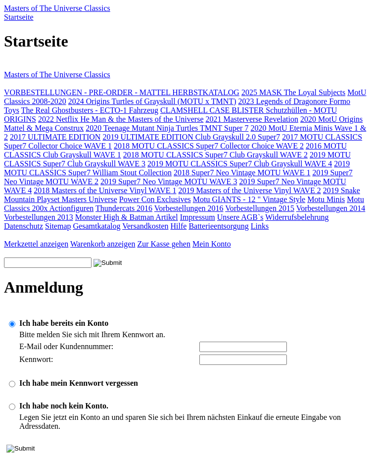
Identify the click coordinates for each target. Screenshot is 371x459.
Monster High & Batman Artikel (126, 217)
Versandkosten (145, 226)
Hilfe (179, 226)
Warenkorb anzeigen (103, 244)
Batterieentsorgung (218, 226)
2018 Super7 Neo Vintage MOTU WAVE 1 (242, 172)
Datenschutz (23, 226)
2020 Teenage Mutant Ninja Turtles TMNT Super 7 (167, 128)
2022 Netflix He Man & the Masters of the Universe (121, 119)
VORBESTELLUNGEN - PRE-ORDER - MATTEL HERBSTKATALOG (121, 92)
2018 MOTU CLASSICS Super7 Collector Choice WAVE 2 (209, 146)
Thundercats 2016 (123, 208)
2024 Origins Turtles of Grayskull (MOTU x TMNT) (152, 101)
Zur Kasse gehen (163, 244)
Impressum (197, 217)
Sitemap (58, 226)
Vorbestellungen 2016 (189, 208)
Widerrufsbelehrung (296, 217)
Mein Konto (211, 244)
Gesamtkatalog (97, 226)
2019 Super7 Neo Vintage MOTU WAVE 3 (168, 181)
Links (260, 226)
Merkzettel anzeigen (36, 244)
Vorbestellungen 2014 (331, 208)
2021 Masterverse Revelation (251, 119)
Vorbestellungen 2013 (38, 217)
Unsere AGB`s (240, 217)
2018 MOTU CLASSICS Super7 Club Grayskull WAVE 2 (215, 155)
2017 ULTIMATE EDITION (55, 137)
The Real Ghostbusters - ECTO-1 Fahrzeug (89, 110)
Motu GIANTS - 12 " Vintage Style (249, 199)
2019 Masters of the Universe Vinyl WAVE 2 (250, 190)
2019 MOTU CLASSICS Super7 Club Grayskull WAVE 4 (239, 163)
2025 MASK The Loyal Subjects (293, 92)
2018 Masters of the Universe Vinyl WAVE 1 (105, 190)
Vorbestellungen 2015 (259, 208)
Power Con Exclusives (155, 199)
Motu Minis (326, 199)
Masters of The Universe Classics (57, 8)
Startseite (19, 17)
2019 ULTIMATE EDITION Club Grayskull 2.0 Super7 (191, 137)
